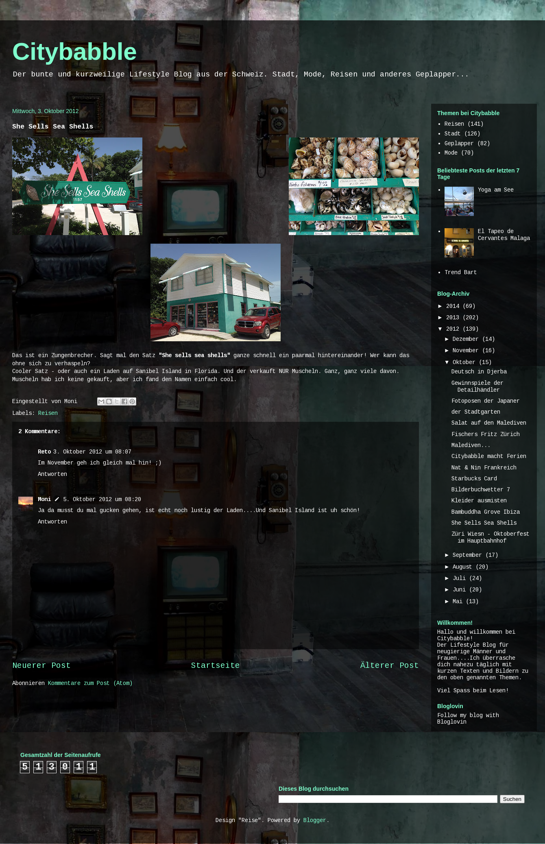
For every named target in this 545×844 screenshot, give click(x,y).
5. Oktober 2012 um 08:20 (102, 499)
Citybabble (74, 51)
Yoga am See (496, 190)
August (464, 567)
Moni (44, 499)
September (469, 555)
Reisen (48, 413)
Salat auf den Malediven (488, 423)
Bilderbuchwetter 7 (480, 489)
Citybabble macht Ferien (488, 456)
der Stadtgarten (475, 412)
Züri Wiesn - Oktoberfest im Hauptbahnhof (490, 537)
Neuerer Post (41, 665)
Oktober (466, 362)
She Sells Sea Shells (484, 523)
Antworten (52, 474)
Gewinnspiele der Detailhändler (477, 386)
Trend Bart (461, 272)
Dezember (467, 339)
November (467, 350)
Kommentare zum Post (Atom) (90, 683)
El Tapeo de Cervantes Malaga (504, 235)
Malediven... (470, 445)
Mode (451, 153)
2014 (454, 306)
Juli (461, 578)
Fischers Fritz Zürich (485, 434)
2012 (454, 329)
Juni (461, 590)
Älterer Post (389, 665)
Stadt (453, 134)
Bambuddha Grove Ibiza (485, 512)
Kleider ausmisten (479, 500)
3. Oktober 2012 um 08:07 (92, 452)
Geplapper (459, 143)
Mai (459, 601)
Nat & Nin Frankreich (484, 468)
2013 (454, 317)
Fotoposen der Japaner (485, 401)
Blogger (314, 820)
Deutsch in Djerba (479, 372)
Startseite (215, 665)
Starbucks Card (474, 478)
